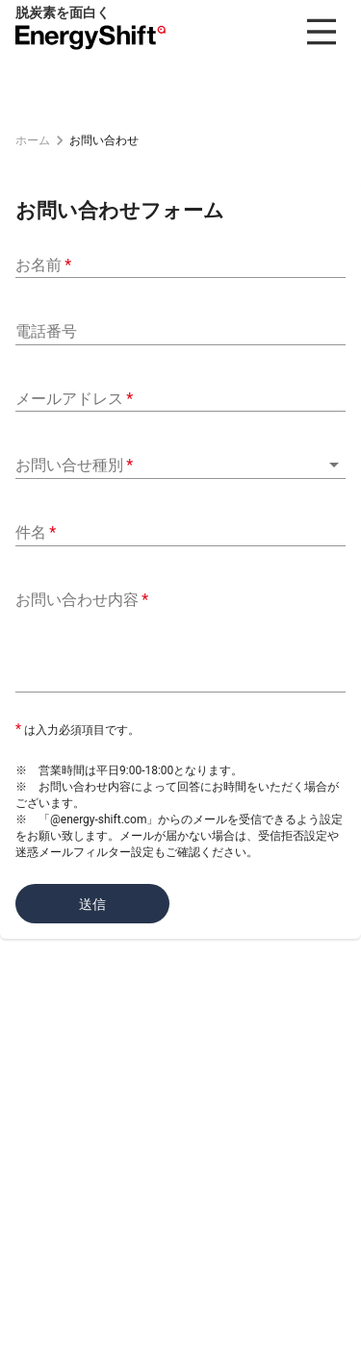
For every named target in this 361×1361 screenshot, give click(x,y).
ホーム (32, 140)
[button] (180, 464)
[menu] (321, 32)
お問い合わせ (104, 140)
